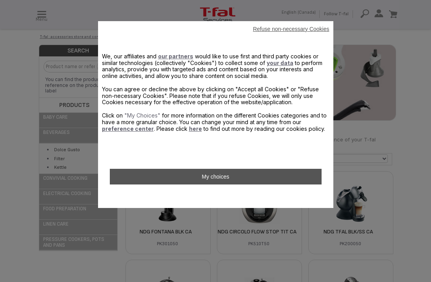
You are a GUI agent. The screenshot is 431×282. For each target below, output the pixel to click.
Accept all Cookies (215, 196)
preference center (128, 128)
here (195, 128)
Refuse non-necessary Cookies (291, 29)
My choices (215, 177)
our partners (175, 56)
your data (280, 63)
